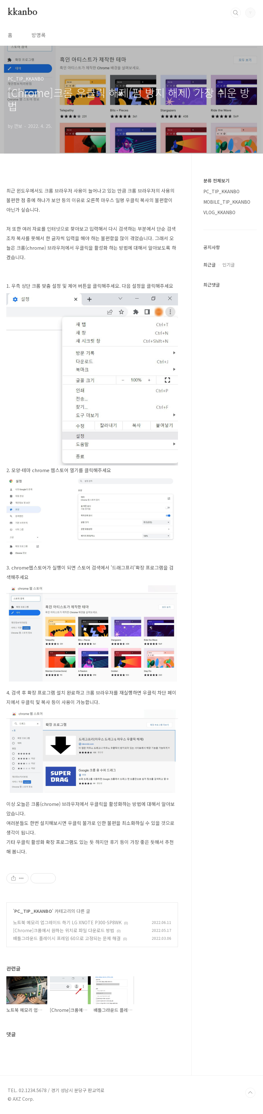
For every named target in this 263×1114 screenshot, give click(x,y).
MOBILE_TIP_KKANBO (226, 202)
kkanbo (22, 12)
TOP (250, 1093)
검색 (235, 12)
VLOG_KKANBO (219, 212)
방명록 (38, 35)
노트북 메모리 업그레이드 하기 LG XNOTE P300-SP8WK (67, 922)
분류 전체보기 (216, 180)
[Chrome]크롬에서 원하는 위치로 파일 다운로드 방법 (63, 930)
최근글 (209, 264)
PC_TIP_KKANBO (33, 911)
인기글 (228, 264)
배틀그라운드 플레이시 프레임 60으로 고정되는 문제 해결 (67, 938)
